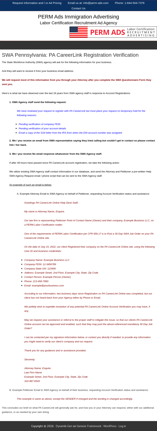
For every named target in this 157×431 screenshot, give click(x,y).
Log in (122, 426)
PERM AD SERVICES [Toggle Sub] (17, 45)
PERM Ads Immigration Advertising (78, 17)
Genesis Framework (89, 426)
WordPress (109, 426)
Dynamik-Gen (64, 426)
